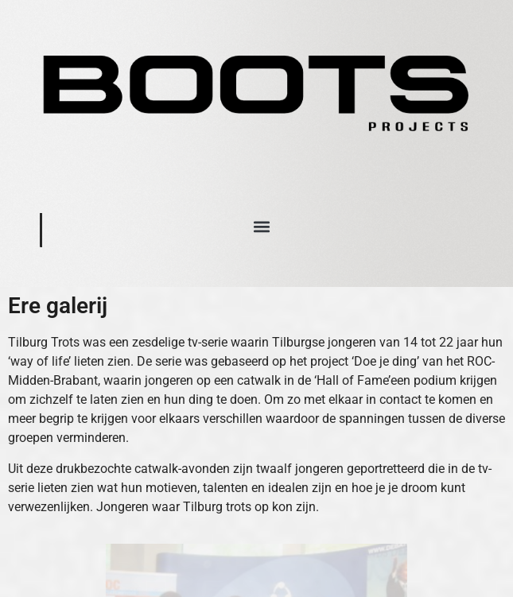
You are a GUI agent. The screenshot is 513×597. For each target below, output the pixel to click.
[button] (262, 226)
